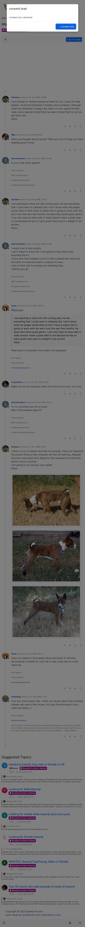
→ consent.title (66, 26)
